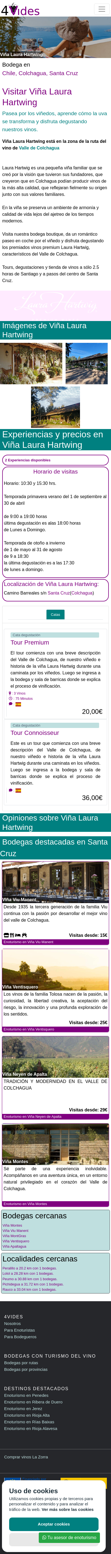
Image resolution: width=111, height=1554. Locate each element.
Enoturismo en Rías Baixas (29, 1421)
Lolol (6, 1273)
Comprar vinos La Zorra (26, 1457)
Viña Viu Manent (15, 1231)
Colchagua (32, 73)
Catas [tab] (55, 614)
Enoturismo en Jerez (23, 1408)
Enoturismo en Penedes (26, 1395)
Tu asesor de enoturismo (69, 1537)
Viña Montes (12, 1225)
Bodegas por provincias (26, 1369)
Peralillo (8, 1268)
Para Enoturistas (19, 1330)
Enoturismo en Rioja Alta (27, 1415)
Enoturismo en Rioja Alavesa (30, 1428)
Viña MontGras (14, 1236)
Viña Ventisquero (15, 1241)
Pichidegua (11, 1284)
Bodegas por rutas (21, 1362)
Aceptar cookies (54, 1524)
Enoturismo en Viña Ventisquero (29, 1029)
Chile (8, 73)
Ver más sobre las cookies (68, 1509)
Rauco (7, 1289)
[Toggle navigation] (102, 9)
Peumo (8, 1279)
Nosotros (12, 1323)
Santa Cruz (63, 73)
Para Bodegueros (20, 1336)
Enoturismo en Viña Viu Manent (28, 942)
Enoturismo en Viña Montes (25, 1204)
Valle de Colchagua (39, 148)
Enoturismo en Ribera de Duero (33, 1402)
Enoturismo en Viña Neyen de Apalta (32, 1116)
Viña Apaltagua (14, 1246)
